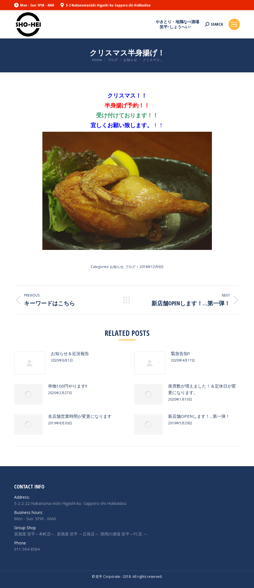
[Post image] (29, 363)
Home (97, 59)
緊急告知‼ (180, 353)
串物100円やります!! (67, 386)
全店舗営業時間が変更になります (80, 416)
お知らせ (130, 59)
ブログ (113, 59)
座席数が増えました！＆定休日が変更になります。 (202, 389)
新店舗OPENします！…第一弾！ (199, 416)
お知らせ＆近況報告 (70, 353)
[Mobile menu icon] (234, 24)
